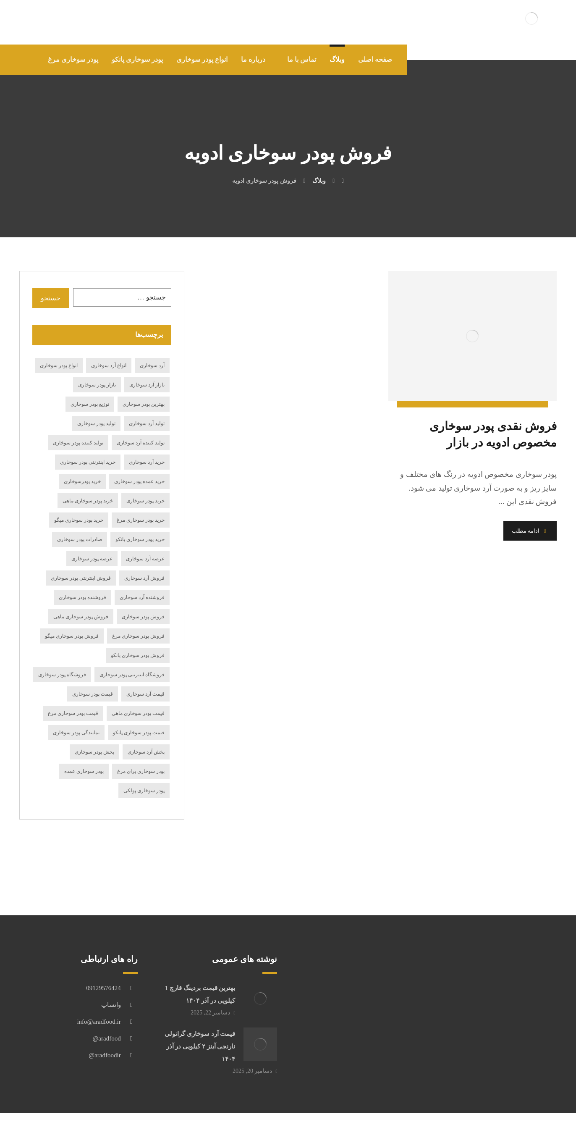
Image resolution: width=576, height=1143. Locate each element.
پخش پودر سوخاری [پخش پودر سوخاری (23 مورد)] (94, 752)
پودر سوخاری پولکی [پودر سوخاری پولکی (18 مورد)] (144, 791)
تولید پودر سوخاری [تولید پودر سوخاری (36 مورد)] (96, 423)
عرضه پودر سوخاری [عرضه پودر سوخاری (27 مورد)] (92, 559)
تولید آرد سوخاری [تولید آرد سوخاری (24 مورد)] (147, 423)
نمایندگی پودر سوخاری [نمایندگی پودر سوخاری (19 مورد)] (76, 733)
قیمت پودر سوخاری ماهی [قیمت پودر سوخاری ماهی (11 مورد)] (138, 713)
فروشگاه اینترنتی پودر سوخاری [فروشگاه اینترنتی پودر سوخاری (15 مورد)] (132, 675)
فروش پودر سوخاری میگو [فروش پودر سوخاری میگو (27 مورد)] (72, 636)
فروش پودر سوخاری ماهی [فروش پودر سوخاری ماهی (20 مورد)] (80, 617)
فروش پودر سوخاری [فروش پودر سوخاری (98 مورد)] (143, 617)
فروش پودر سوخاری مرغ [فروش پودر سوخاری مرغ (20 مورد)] (138, 636)
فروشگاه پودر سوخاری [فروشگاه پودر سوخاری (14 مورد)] (62, 675)
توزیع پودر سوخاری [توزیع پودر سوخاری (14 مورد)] (90, 404)
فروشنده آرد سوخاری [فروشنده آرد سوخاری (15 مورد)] (142, 597)
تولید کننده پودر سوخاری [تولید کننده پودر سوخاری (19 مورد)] (78, 443)
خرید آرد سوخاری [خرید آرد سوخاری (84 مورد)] (147, 462)
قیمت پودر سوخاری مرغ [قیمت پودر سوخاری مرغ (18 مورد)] (73, 713)
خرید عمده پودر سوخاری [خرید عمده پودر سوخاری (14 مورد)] (139, 481)
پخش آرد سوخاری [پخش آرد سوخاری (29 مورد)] (146, 752)
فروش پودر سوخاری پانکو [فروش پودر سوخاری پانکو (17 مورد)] (138, 655)
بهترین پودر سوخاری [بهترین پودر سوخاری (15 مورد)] (144, 404)
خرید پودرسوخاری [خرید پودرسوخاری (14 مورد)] (82, 481)
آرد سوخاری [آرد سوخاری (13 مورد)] (152, 365)
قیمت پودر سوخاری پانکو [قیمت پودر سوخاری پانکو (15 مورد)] (139, 733)
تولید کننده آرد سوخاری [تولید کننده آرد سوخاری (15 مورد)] (141, 443)
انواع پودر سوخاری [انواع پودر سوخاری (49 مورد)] (59, 365)
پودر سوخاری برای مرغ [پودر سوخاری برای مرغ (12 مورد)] (141, 771)
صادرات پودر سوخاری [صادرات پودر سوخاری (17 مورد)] (79, 539)
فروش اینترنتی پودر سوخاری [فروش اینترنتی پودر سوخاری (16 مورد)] (81, 578)
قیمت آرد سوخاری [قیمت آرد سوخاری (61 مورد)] (145, 694)
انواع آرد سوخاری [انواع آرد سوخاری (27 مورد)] (108, 365)
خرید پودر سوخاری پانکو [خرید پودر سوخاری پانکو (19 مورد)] (140, 539)
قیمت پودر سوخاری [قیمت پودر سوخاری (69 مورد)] (92, 694)
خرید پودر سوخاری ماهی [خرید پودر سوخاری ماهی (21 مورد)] (88, 501)
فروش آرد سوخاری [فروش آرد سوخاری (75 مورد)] (144, 578)
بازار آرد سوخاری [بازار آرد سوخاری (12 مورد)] (147, 385)
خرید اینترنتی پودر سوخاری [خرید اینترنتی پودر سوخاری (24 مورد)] (87, 462)
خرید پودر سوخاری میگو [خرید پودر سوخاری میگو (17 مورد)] (78, 520)
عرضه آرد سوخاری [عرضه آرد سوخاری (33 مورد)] (145, 559)
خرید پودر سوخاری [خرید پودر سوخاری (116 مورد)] (145, 501)
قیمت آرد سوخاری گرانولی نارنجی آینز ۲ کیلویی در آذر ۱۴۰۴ (200, 1046)
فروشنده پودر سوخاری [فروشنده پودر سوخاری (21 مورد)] (82, 597)
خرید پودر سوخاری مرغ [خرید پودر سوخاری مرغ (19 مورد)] (141, 520)
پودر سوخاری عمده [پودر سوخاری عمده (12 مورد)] (84, 771)
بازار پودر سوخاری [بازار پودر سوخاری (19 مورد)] (97, 385)
